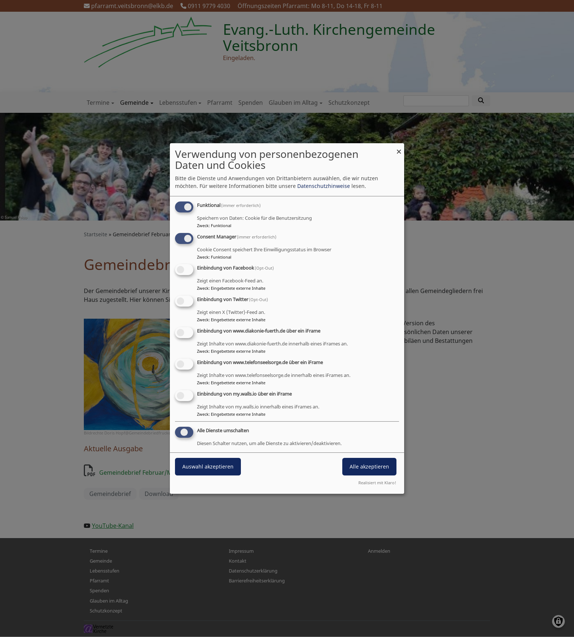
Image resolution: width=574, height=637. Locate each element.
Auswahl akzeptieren (208, 466)
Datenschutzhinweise (323, 185)
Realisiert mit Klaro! (377, 482)
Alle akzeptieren (369, 466)
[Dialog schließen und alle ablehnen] (398, 147)
